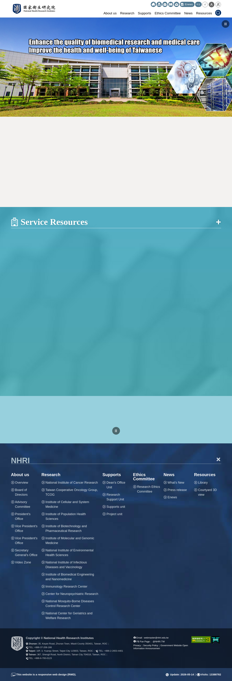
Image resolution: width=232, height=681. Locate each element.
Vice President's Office (26, 528)
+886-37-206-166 (43, 647)
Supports (144, 13)
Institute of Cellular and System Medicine (67, 504)
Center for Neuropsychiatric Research (72, 594)
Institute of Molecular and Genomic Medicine (70, 540)
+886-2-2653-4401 (113, 651)
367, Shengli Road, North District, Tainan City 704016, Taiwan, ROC (71, 654)
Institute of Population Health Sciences (66, 516)
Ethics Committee (168, 13)
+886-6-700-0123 (43, 658)
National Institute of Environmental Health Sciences (70, 553)
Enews (172, 497)
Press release (177, 490)
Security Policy (150, 645)
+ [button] (218, 459)
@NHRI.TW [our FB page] (159, 641)
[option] (116, 67)
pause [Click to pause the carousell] (116, 431)
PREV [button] (5, 67)
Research (127, 13)
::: (149, 3)
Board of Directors (21, 492)
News (188, 13)
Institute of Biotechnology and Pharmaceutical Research (66, 528)
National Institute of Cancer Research (72, 482)
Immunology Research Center (66, 586)
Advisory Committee (22, 504)
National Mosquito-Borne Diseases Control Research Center (70, 603)
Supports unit (115, 506)
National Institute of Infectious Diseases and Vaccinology (66, 565)
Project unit (114, 514)
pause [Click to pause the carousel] (225, 24)
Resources (204, 13)
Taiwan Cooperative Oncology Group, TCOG (72, 492)
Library (203, 482)
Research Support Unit (115, 497)
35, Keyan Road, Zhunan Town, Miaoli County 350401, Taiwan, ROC (72, 643)
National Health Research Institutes (33, 8)
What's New (176, 482)
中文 (198, 4)
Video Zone (23, 562)
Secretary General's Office (26, 553)
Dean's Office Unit (115, 485)
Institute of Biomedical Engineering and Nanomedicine (70, 577)
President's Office (22, 516)
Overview (21, 482)
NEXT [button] (227, 67)
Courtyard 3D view (207, 492)
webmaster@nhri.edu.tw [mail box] (156, 637)
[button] (205, 4)
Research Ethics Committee (148, 489)
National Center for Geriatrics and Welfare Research (69, 616)
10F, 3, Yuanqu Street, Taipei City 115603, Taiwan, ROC (64, 651)
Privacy (137, 645)
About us (110, 13)
